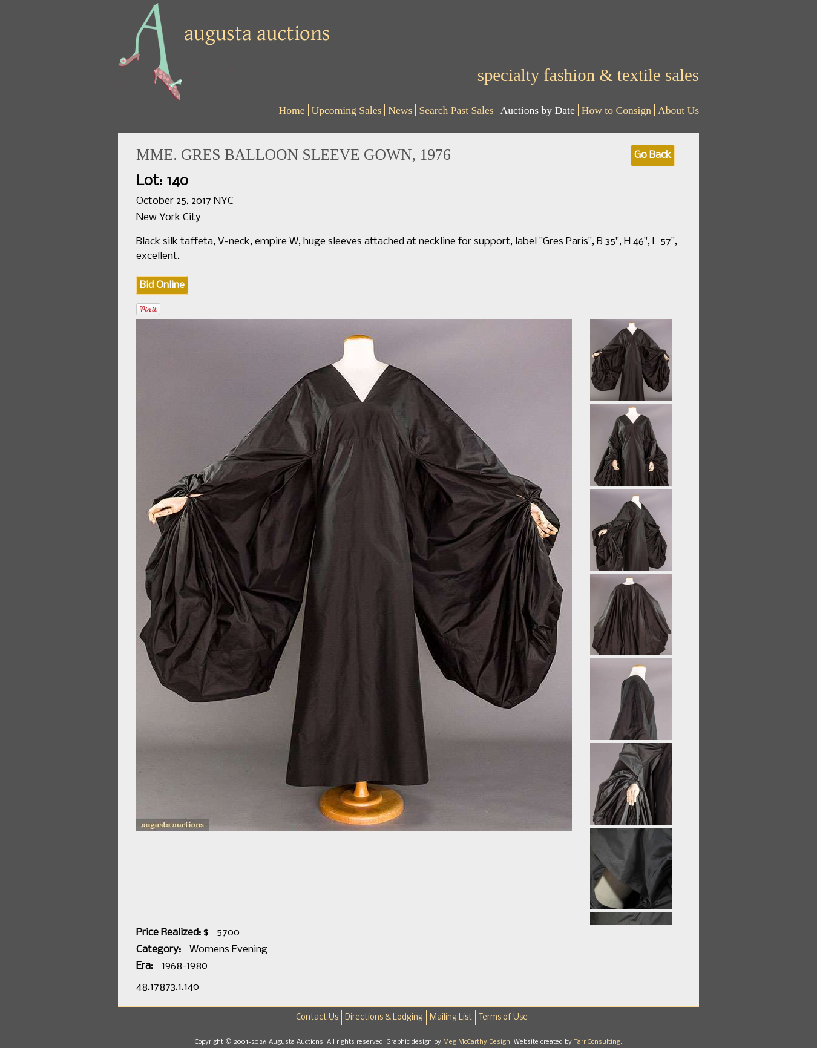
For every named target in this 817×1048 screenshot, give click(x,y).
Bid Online (162, 285)
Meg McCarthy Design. (478, 1042)
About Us (678, 110)
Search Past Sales (456, 110)
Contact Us (317, 1017)
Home (292, 110)
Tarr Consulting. (598, 1042)
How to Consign (616, 110)
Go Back (652, 155)
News (400, 110)
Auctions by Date (537, 110)
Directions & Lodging (384, 1017)
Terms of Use (503, 1017)
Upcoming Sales (347, 110)
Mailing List (451, 1017)
